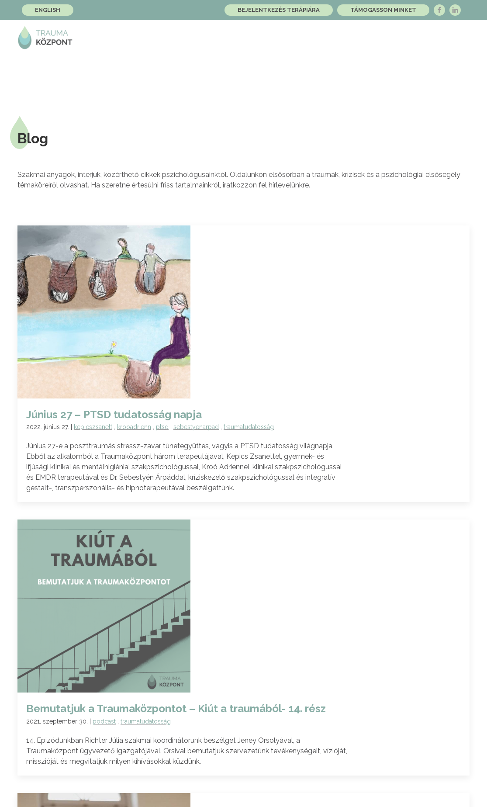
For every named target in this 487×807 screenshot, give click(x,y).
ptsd (275, 197)
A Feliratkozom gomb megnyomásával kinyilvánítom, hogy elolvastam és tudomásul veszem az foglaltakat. (242, 695)
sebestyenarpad (309, 197)
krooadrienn (247, 197)
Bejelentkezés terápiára (279, 10)
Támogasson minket (383, 10)
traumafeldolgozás (231, 472)
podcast (217, 327)
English (47, 10)
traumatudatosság (362, 197)
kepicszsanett (206, 197)
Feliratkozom (381, 668)
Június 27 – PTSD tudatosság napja (227, 184)
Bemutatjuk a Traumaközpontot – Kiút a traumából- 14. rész (289, 314)
